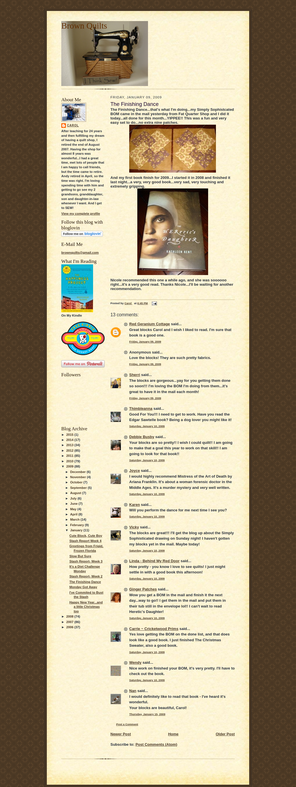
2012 (70, 450)
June (74, 503)
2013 (70, 445)
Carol (73, 125)
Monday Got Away (83, 587)
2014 (70, 440)
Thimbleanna (140, 408)
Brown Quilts (84, 25)
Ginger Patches (143, 589)
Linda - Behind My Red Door (154, 561)
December (78, 472)
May (73, 509)
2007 (70, 622)
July (73, 498)
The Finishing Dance (85, 582)
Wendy (135, 662)
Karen (134, 504)
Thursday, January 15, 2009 (147, 714)
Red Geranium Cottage (149, 324)
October (77, 482)
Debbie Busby (141, 437)
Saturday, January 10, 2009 (147, 426)
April (74, 514)
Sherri (134, 375)
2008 (70, 616)
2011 (70, 455)
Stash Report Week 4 (85, 541)
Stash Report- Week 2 (86, 576)
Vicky (134, 527)
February (77, 525)
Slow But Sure (80, 556)
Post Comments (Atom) (156, 744)
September (79, 487)
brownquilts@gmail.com (80, 252)
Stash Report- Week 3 (86, 561)
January (77, 530)
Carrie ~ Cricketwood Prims (153, 629)
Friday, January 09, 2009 (145, 341)
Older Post (225, 734)
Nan (132, 691)
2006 (70, 627)
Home (173, 734)
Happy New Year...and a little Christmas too (86, 607)
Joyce (134, 470)
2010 (70, 461)
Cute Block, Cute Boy (85, 535)
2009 (70, 466)
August (76, 493)
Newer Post (120, 734)
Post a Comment (127, 724)
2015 (70, 434)
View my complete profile (80, 213)
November (78, 477)
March (75, 519)
